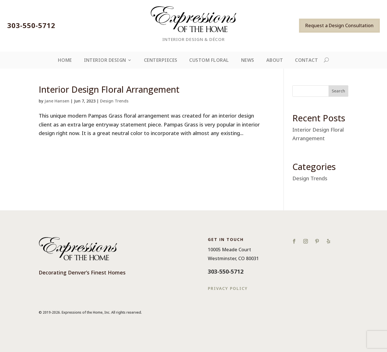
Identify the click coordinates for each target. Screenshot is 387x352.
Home (65, 60)
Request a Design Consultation (339, 25)
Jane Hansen (56, 101)
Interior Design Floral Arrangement (109, 89)
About (274, 60)
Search (338, 91)
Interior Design (105, 60)
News (247, 60)
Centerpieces (160, 60)
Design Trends (114, 101)
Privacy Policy (228, 288)
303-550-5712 (31, 25)
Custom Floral (209, 60)
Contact (306, 60)
